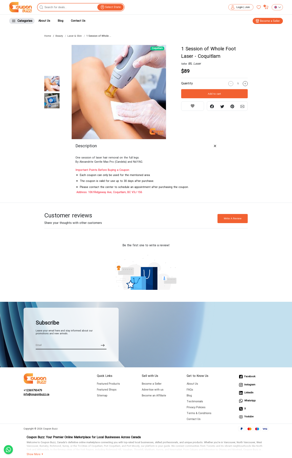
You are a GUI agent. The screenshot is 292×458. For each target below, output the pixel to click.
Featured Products (108, 383)
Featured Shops (107, 389)
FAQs (190, 389)
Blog (60, 20)
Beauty (59, 36)
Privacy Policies (196, 407)
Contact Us (78, 20)
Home (47, 36)
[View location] (110, 7)
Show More (33, 454)
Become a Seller (152, 383)
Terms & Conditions (199, 413)
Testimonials (195, 401)
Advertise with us (152, 389)
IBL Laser (194, 63)
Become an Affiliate (154, 395)
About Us (44, 20)
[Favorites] (258, 7)
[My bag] (266, 7)
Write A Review (232, 218)
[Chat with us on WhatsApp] (8, 449)
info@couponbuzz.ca (36, 394)
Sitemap (102, 395)
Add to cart (214, 94)
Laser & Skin (74, 36)
